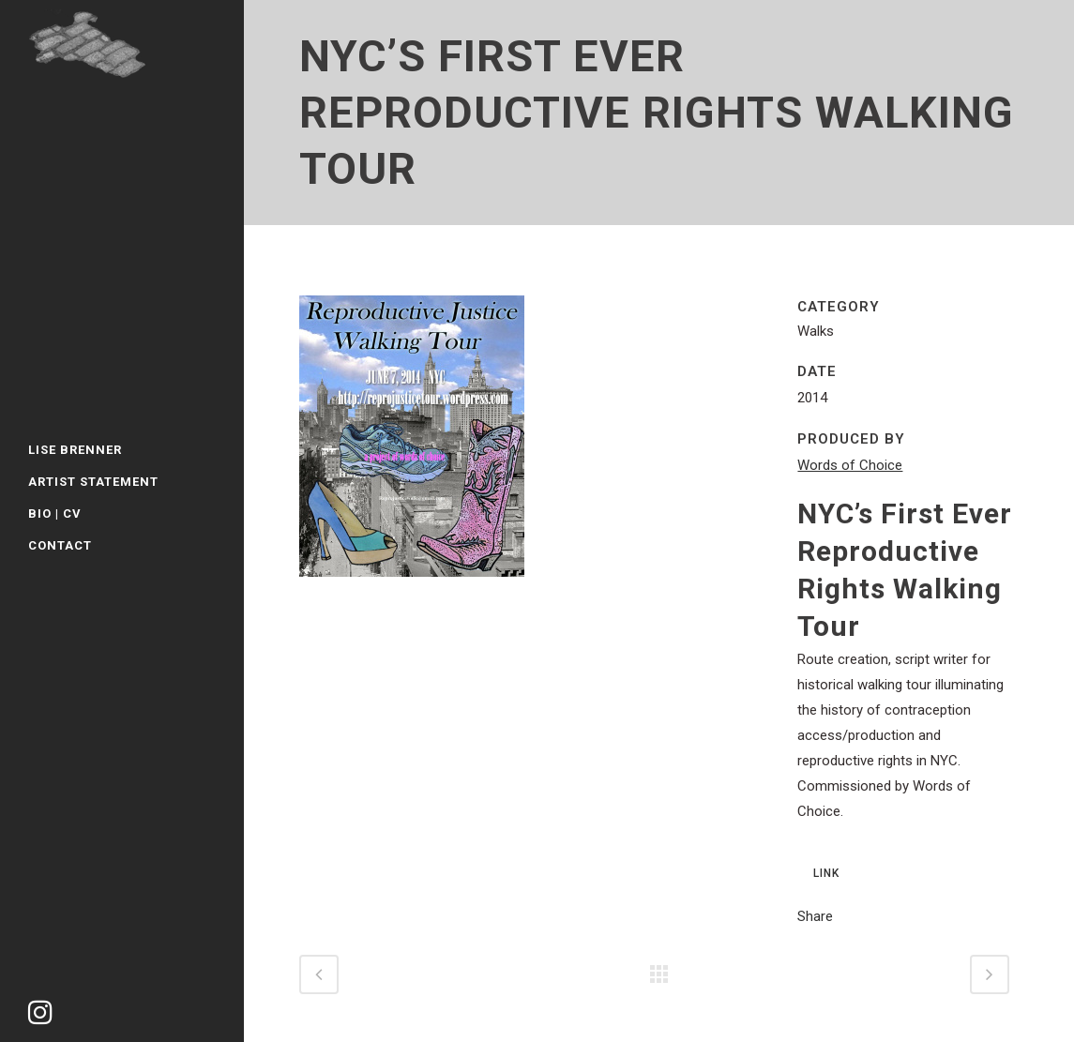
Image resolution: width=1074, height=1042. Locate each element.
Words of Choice (849, 465)
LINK (826, 873)
